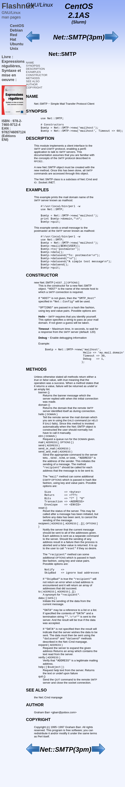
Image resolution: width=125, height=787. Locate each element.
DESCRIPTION (35, 68)
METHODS (33, 78)
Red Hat (13, 37)
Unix (14, 48)
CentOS (17, 25)
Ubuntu (16, 44)
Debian (16, 30)
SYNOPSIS (33, 65)
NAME (30, 62)
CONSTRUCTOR (36, 75)
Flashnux (18, 6)
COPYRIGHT (34, 87)
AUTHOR (32, 84)
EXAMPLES (33, 72)
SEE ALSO (32, 81)
